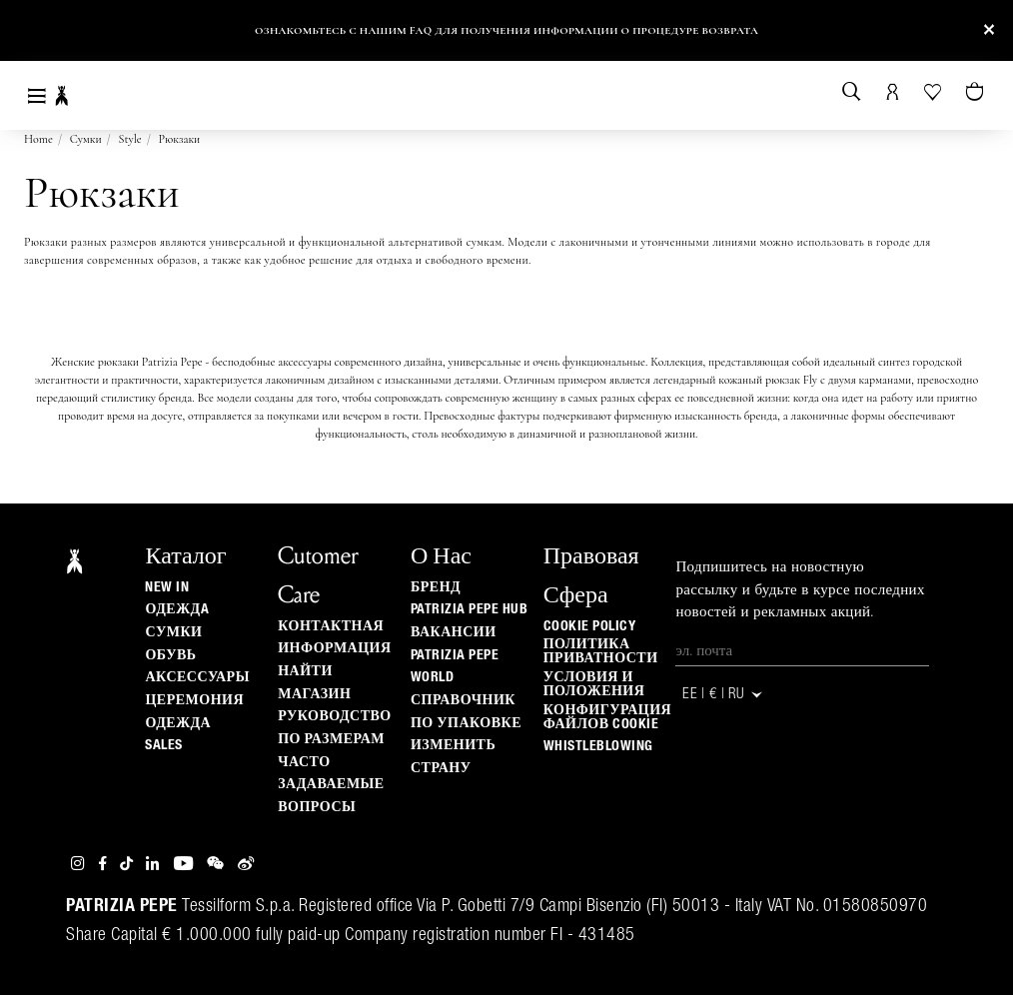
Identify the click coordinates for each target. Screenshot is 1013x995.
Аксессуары (197, 677)
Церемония (194, 700)
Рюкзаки (180, 139)
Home (38, 139)
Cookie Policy (589, 626)
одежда (178, 723)
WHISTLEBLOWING (598, 746)
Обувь (170, 655)
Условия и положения (594, 684)
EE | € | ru (723, 694)
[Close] (989, 31)
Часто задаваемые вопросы (331, 784)
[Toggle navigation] (37, 95)
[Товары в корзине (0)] (976, 93)
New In (167, 587)
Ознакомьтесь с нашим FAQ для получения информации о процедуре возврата (506, 30)
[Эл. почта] (801, 650)
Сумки (86, 139)
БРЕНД (436, 587)
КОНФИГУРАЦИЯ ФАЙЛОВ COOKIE (607, 717)
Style (130, 139)
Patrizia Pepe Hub (469, 609)
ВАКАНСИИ (454, 632)
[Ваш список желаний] (934, 90)
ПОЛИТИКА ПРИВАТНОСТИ (600, 651)
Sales (164, 745)
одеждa (177, 609)
